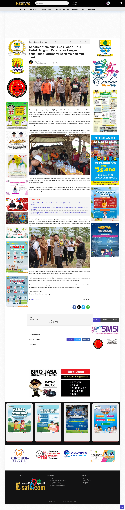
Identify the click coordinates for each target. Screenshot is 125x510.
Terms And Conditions (59, 477)
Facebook (86, 335)
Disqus (78, 335)
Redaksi (85, 478)
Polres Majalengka (36, 299)
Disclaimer (55, 475)
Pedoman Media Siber (58, 481)
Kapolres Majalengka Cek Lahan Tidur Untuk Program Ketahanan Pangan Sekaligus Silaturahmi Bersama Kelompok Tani (57, 52)
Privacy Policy (56, 478)
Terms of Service (57, 480)
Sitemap (85, 475)
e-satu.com (52, 498)
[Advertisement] (62, 23)
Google (70, 335)
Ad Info (85, 480)
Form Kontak (87, 477)
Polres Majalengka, (53, 63)
